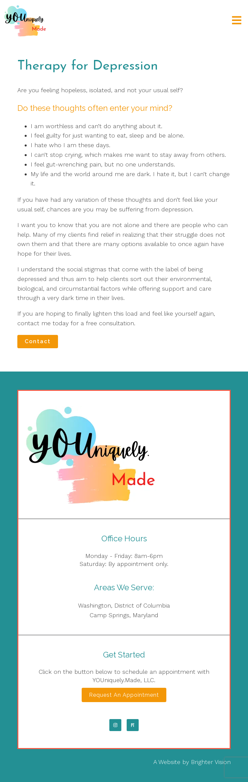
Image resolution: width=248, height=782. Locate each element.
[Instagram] (115, 725)
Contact (38, 341)
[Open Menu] (236, 21)
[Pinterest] (133, 725)
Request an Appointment (124, 695)
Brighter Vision (211, 761)
